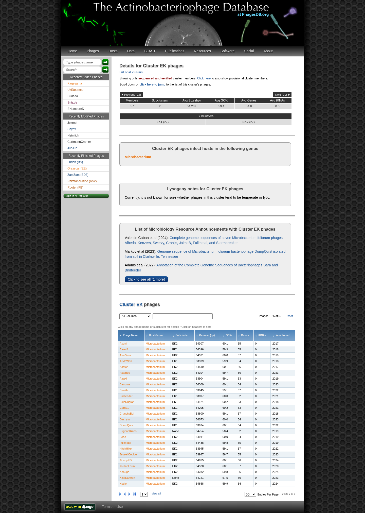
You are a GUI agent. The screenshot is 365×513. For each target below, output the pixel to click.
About (268, 51)
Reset (289, 315)
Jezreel (72, 123)
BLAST (149, 51)
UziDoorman (75, 90)
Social (249, 51)
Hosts (113, 51)
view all (156, 493)
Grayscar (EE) (77, 168)
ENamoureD (75, 109)
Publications (175, 51)
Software (227, 51)
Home (72, 51)
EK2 (175, 343)
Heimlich (73, 135)
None (175, 431)
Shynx (71, 129)
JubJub (72, 148)
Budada (72, 96)
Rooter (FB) (75, 187)
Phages (93, 51)
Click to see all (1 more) (146, 279)
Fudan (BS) (75, 162)
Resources (202, 51)
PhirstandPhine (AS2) (82, 181)
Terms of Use (112, 507)
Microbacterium (138, 157)
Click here (204, 78)
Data (131, 51)
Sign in (70, 196)
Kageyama (74, 83)
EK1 (175, 349)
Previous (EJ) (132, 94)
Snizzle (72, 102)
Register (83, 196)
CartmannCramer (79, 142)
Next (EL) (281, 94)
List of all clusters (131, 72)
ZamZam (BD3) (77, 175)
